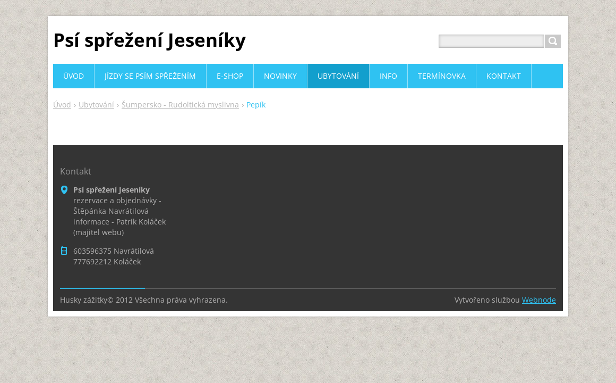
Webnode (539, 300)
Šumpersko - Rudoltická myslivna (180, 104)
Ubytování (96, 104)
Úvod (62, 104)
